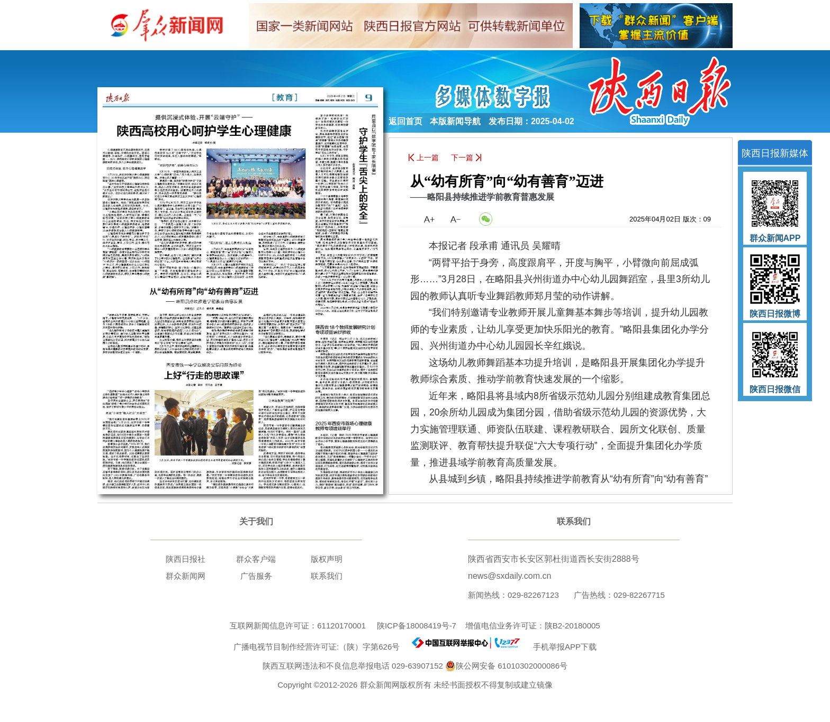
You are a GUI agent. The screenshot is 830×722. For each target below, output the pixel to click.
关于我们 (256, 521)
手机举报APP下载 (560, 646)
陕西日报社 (185, 558)
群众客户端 (256, 558)
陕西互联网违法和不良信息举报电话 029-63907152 (353, 665)
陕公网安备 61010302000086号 (506, 666)
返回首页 (405, 121)
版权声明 (326, 558)
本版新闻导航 (455, 121)
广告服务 (256, 575)
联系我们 (326, 575)
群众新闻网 (185, 575)
